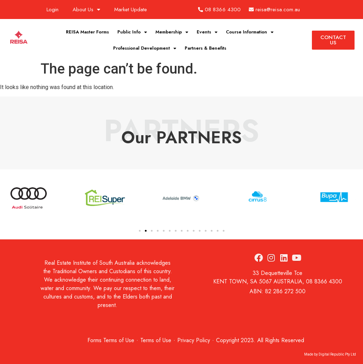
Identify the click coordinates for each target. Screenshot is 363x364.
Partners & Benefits (205, 48)
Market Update (130, 9)
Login (53, 9)
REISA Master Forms (87, 32)
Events (207, 32)
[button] (140, 231)
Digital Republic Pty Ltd (337, 354)
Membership (171, 32)
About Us (86, 10)
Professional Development (144, 48)
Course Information (249, 32)
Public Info (132, 32)
